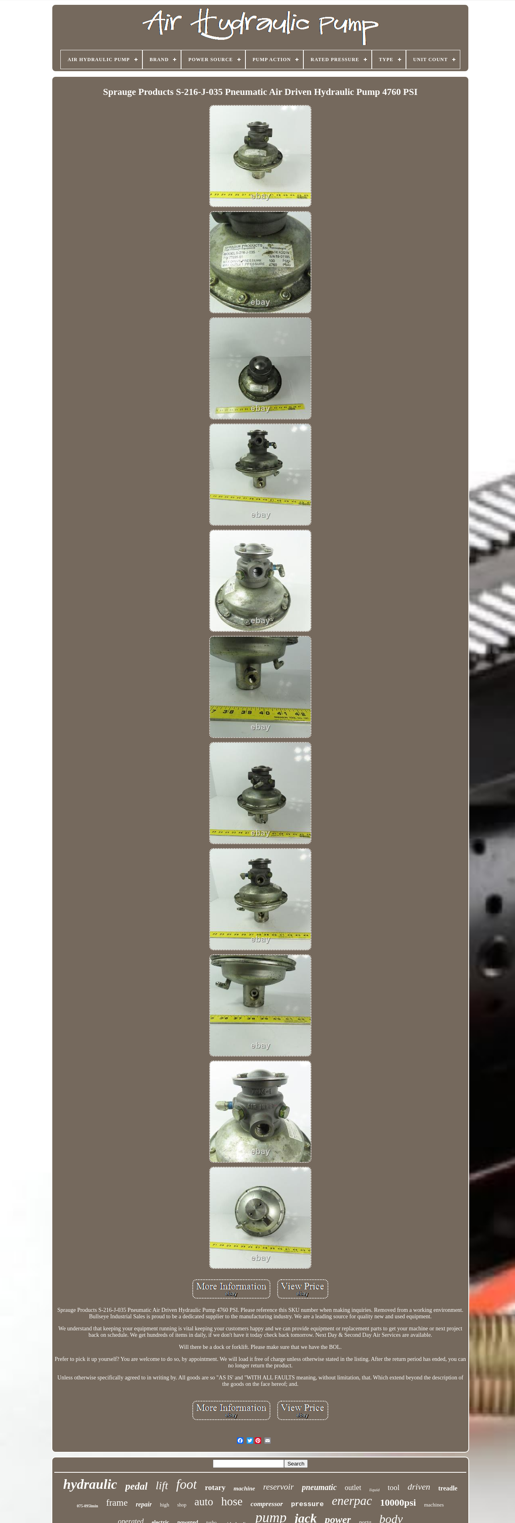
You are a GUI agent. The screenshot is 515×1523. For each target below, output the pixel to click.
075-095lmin (87, 1506)
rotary (215, 1487)
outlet (353, 1488)
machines (434, 1505)
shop (182, 1505)
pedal (136, 1486)
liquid (374, 1489)
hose (232, 1501)
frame (117, 1503)
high (164, 1505)
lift (162, 1485)
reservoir (278, 1487)
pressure (307, 1504)
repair (144, 1504)
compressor (267, 1504)
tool (393, 1487)
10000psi (398, 1502)
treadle (447, 1488)
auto (203, 1502)
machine (244, 1488)
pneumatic (319, 1487)
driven (419, 1487)
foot (186, 1484)
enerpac (352, 1501)
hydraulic (90, 1484)
